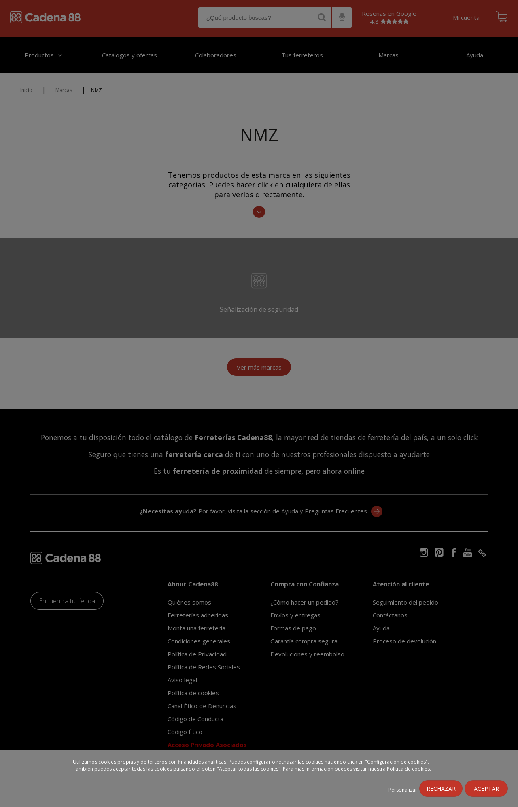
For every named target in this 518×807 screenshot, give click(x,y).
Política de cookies (408, 768)
